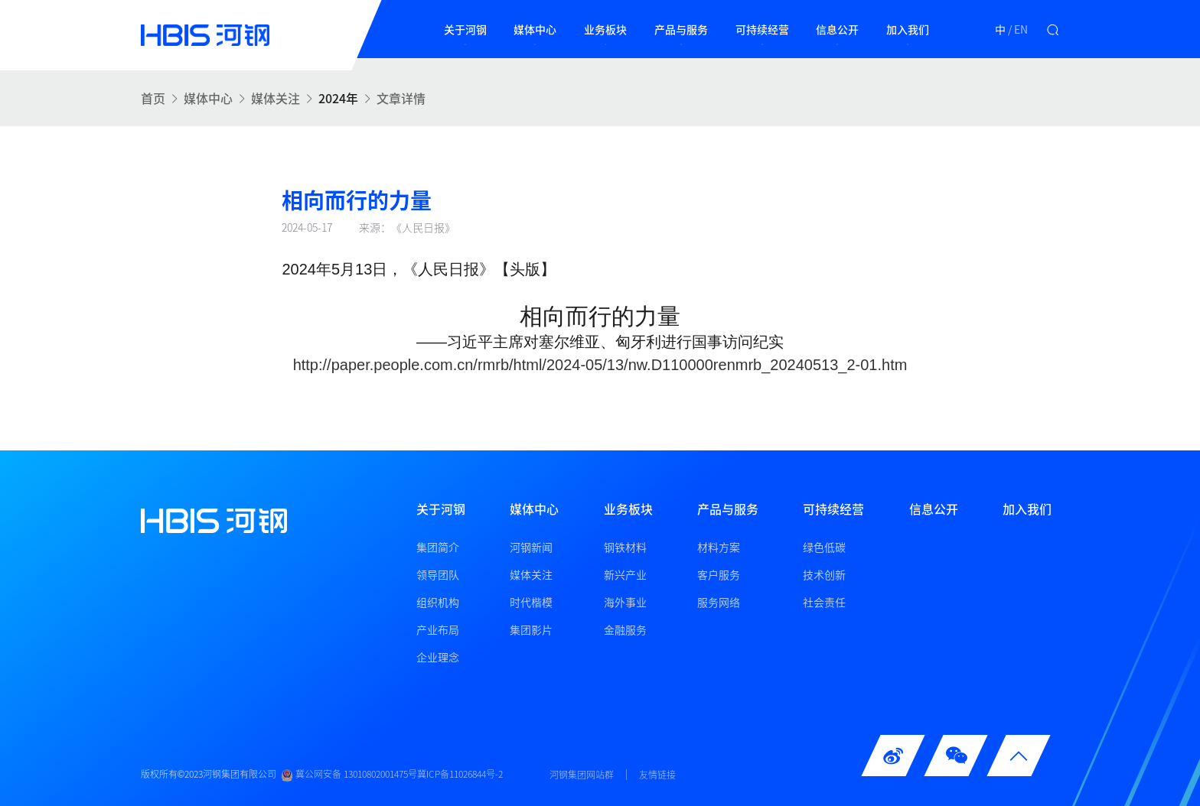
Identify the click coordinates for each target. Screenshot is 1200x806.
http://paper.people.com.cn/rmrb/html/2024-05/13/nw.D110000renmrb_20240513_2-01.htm (600, 364)
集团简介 (437, 546)
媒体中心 (535, 29)
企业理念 (437, 657)
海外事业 (625, 601)
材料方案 (718, 546)
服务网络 (718, 601)
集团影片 (531, 629)
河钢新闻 (531, 546)
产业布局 (437, 629)
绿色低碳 (824, 546)
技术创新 (824, 574)
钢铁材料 (625, 546)
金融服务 (625, 629)
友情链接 (657, 774)
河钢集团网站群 (581, 774)
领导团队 (437, 574)
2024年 (338, 98)
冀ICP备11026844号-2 (460, 775)
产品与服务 (681, 29)
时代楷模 (531, 601)
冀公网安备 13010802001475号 (349, 775)
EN (1021, 29)
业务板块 (605, 29)
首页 (153, 98)
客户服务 (718, 574)
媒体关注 (275, 98)
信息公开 (837, 29)
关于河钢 (465, 29)
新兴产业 (625, 574)
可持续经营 (762, 29)
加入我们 (907, 29)
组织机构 (437, 601)
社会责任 (824, 601)
